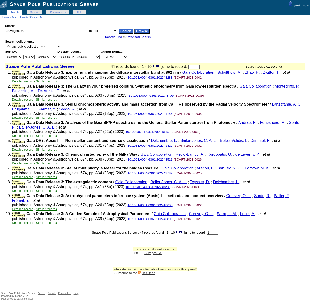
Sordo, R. (67, 109)
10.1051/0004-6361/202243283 (150, 77)
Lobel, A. (247, 214)
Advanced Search (138, 37)
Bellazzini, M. (23, 91)
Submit (34, 12)
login (306, 5)
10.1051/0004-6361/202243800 (150, 219)
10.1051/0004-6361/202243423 (150, 145)
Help (79, 12)
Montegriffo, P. (287, 86)
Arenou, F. (205, 168)
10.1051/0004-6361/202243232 (148, 187)
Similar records (46, 81)
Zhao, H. (252, 72)
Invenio (18, 296)
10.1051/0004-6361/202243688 (150, 205)
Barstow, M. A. (257, 168)
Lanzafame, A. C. (287, 104)
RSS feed (148, 273)
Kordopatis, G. (219, 154)
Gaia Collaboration (198, 72)
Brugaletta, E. (23, 109)
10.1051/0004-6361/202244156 (150, 114)
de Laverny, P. (247, 154)
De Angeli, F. (49, 91)
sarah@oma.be (25, 298)
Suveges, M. (153, 253)
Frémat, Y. (47, 109)
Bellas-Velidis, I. (233, 141)
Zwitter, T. (271, 72)
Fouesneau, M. (273, 122)
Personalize (57, 12)
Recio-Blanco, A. (190, 154)
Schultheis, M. (230, 72)
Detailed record (22, 81)
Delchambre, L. (164, 141)
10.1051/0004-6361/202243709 (151, 95)
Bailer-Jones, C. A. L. (37, 127)
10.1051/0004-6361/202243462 (148, 132)
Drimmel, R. (260, 141)
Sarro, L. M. (227, 214)
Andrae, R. (247, 122)
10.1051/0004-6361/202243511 (150, 159)
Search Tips (113, 37)
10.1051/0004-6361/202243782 (150, 173)
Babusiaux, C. (229, 168)
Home (5, 17)
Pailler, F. (281, 196)
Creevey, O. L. (238, 196)
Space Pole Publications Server (54, 4)
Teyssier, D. (200, 182)
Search (15, 12)
